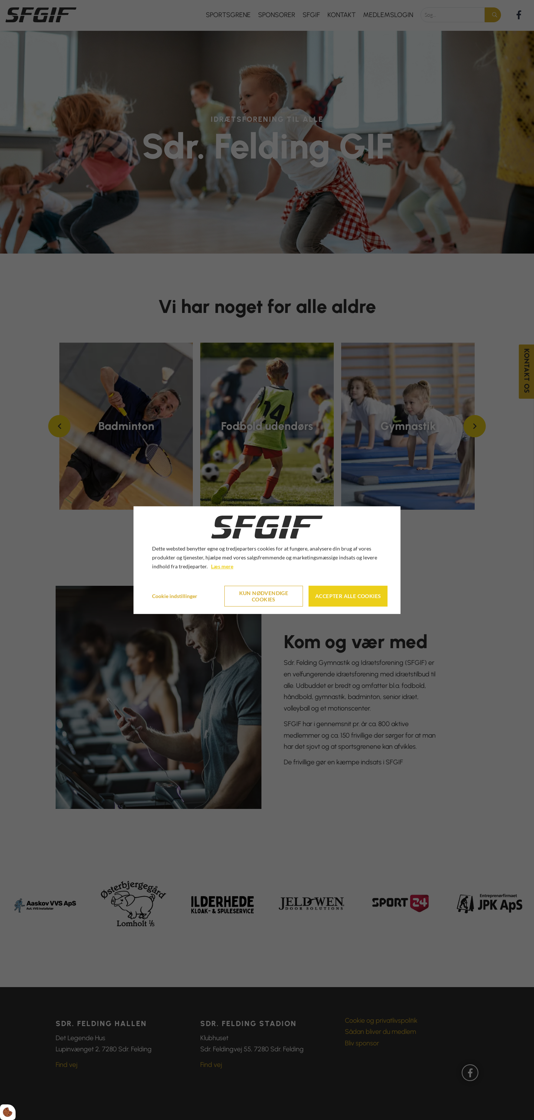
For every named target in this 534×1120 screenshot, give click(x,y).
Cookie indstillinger (174, 596)
